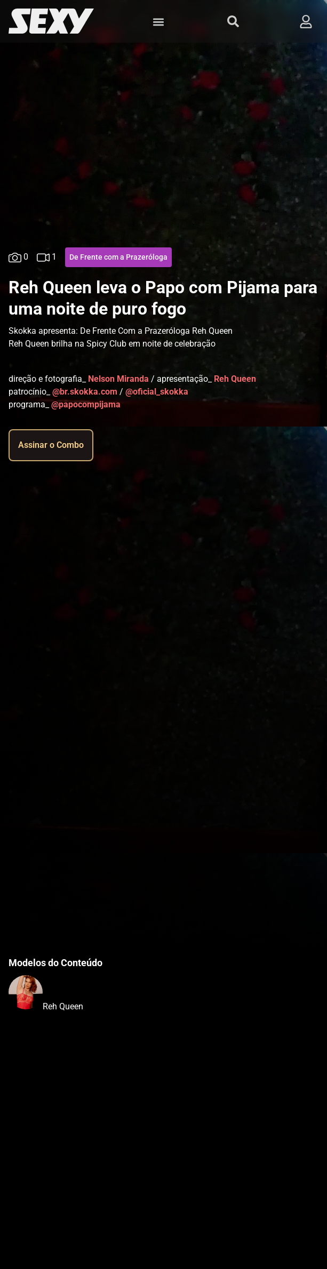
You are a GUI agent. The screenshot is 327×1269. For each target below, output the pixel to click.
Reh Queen (63, 1006)
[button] (158, 21)
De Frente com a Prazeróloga (118, 257)
